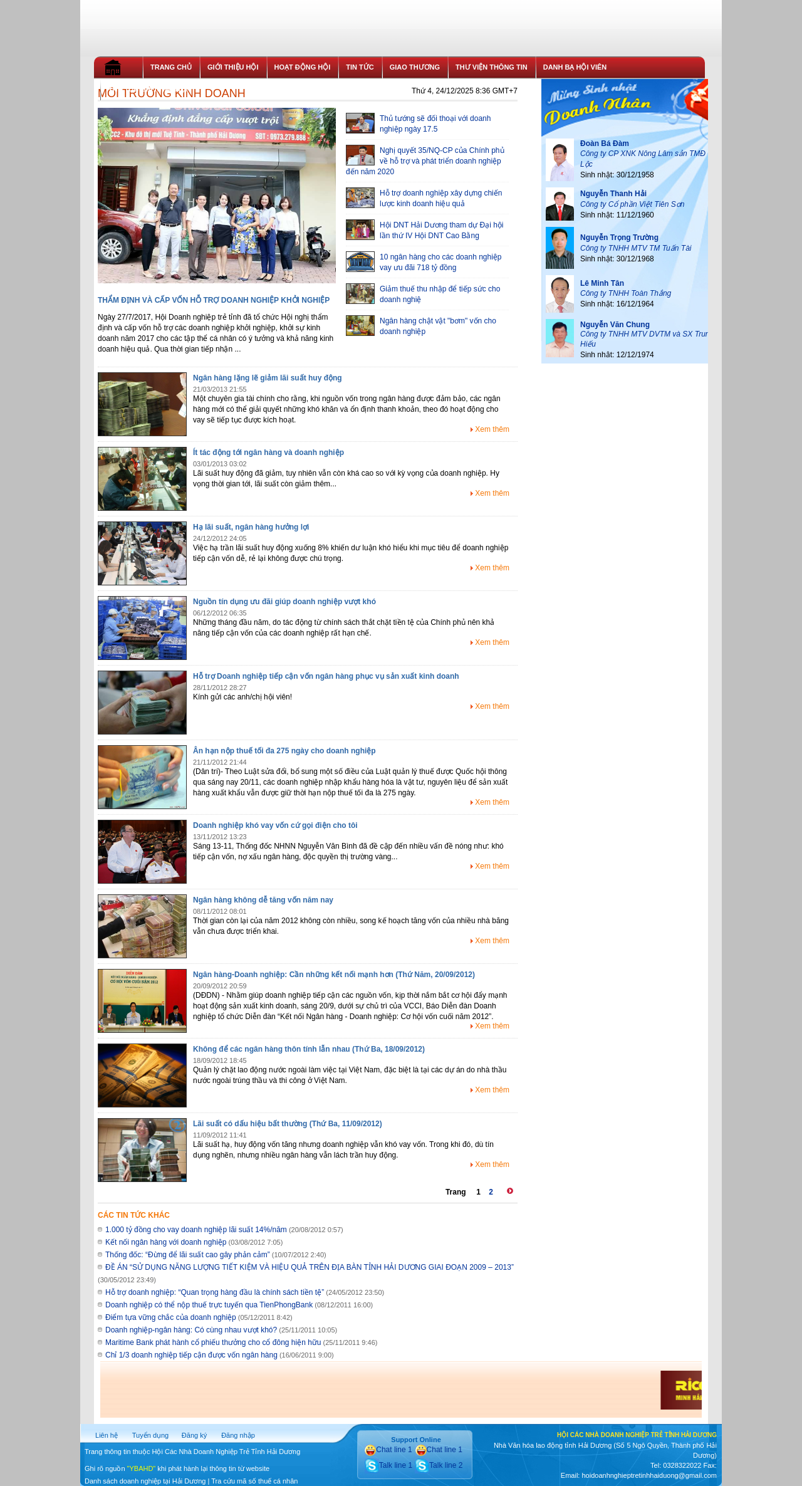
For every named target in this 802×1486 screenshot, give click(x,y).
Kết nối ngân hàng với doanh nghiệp (165, 1242)
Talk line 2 (438, 1465)
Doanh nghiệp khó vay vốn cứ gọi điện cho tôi (275, 825)
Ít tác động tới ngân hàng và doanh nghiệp (268, 452)
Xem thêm (492, 429)
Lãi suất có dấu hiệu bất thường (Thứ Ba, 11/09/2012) (287, 1123)
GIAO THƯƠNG (415, 67)
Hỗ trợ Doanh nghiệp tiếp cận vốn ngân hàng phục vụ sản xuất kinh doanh (326, 676)
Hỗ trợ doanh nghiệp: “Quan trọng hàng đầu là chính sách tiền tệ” (214, 1292)
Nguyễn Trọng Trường (619, 237)
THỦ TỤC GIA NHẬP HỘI (148, 89)
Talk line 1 (388, 1465)
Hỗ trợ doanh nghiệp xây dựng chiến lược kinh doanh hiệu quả (424, 197)
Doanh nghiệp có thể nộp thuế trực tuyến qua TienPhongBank (209, 1304)
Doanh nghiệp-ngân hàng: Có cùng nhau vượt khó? (191, 1330)
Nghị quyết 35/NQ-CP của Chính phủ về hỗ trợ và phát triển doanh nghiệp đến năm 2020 (425, 160)
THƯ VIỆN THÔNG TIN (492, 67)
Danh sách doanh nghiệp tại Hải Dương (145, 1481)
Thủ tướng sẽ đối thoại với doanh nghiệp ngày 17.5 (418, 123)
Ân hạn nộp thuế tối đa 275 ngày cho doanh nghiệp (284, 750)
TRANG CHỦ (171, 67)
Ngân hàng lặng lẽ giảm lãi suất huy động (267, 378)
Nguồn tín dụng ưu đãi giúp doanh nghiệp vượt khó (284, 601)
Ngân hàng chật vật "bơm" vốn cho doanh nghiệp (421, 325)
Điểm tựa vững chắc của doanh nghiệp (170, 1317)
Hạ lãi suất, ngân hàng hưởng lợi (251, 527)
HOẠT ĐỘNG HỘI (302, 67)
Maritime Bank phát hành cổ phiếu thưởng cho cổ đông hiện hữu (213, 1342)
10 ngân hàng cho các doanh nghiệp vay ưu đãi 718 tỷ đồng (424, 261)
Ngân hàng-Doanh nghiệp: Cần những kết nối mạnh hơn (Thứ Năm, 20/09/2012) (334, 974)
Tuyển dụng (150, 1435)
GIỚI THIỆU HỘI (232, 67)
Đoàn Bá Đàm (604, 143)
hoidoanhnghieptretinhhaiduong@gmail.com (648, 1475)
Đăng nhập (238, 1435)
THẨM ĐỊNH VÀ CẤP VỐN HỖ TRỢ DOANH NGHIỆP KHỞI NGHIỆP (214, 300)
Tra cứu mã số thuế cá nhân (254, 1481)
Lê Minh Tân (602, 283)
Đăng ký (194, 1435)
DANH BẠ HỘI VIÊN (575, 67)
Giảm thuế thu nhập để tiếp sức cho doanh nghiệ (423, 293)
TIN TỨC (359, 67)
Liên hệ (106, 1435)
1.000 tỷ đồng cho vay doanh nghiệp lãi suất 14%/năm (196, 1229)
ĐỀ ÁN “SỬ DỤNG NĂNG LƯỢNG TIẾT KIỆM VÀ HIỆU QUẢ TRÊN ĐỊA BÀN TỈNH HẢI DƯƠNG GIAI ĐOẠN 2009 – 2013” (309, 1267)
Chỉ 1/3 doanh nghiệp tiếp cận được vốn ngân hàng (191, 1355)
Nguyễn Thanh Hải (613, 193)
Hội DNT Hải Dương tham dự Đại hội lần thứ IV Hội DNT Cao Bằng (424, 229)
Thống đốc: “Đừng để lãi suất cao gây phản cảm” (187, 1254)
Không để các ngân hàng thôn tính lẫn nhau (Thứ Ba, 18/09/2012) (309, 1049)
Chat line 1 (388, 1449)
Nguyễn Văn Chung (615, 324)
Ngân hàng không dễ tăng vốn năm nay (263, 900)
